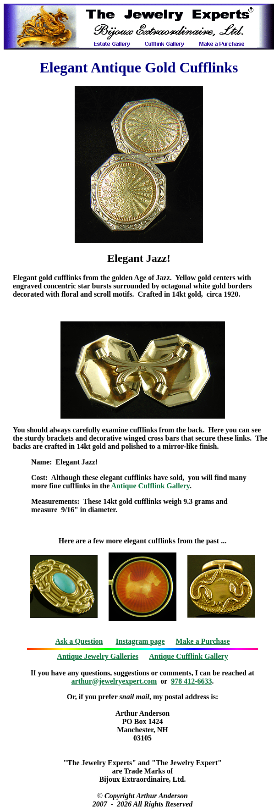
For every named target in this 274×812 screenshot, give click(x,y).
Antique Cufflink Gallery (150, 486)
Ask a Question (79, 641)
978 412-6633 (191, 681)
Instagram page (140, 641)
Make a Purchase (203, 641)
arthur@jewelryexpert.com (114, 681)
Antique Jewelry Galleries (97, 656)
